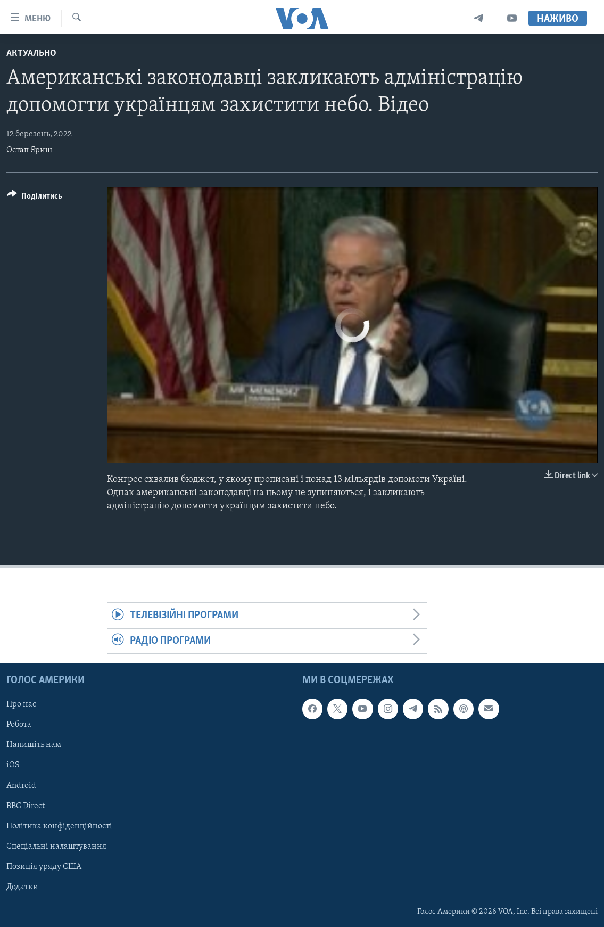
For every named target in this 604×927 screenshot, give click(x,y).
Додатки (22, 887)
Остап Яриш (29, 150)
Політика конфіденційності (59, 826)
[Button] (34, 198)
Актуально (31, 53)
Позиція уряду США (43, 867)
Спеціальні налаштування (56, 846)
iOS (13, 765)
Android (21, 786)
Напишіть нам (33, 745)
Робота (18, 725)
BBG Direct (25, 806)
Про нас (21, 705)
